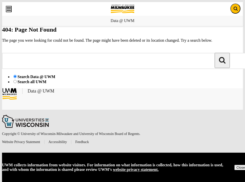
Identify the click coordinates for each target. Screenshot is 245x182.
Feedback (82, 142)
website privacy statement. (136, 169)
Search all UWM (31, 82)
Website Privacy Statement (21, 142)
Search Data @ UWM (36, 77)
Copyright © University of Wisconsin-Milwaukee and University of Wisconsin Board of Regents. (71, 134)
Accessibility (58, 142)
